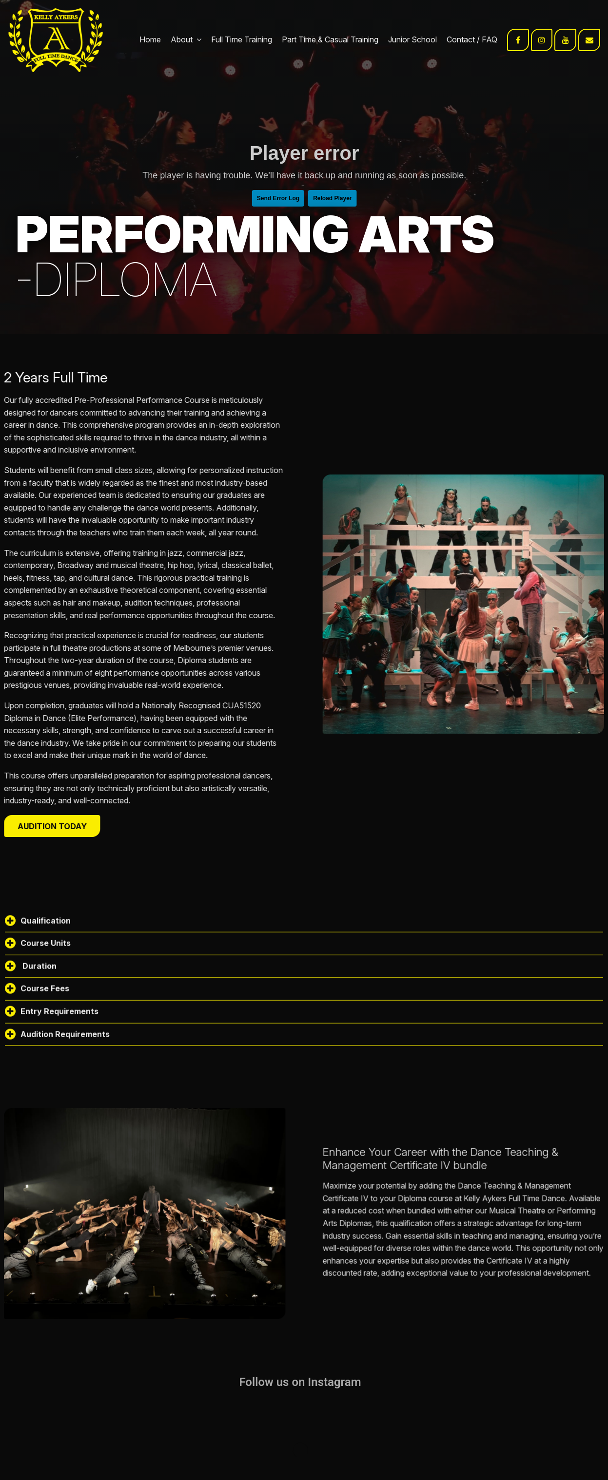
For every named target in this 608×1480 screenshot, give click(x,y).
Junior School (412, 39)
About (182, 39)
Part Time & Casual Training (330, 39)
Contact (461, 39)
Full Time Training (241, 39)
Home (150, 39)
